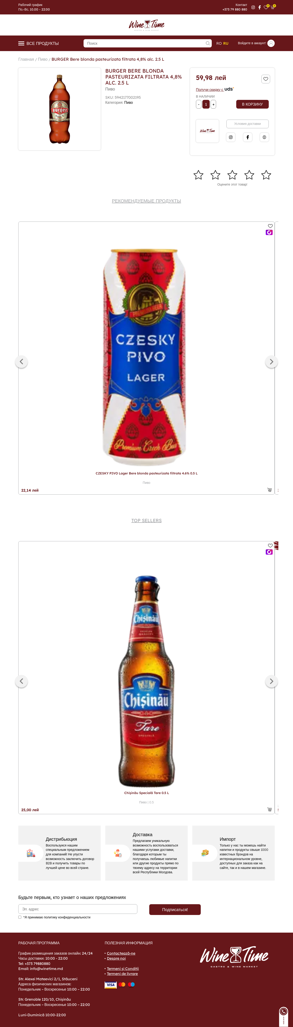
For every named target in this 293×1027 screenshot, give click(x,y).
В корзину (252, 104)
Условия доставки (247, 124)
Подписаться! (175, 909)
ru (225, 43)
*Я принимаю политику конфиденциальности (56, 917)
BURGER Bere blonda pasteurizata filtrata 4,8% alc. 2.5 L (108, 59)
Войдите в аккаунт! (256, 43)
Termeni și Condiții (123, 968)
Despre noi (116, 958)
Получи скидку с (215, 89)
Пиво (43, 59)
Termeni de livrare (122, 973)
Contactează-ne (121, 953)
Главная (26, 59)
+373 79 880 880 (234, 9)
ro (219, 43)
